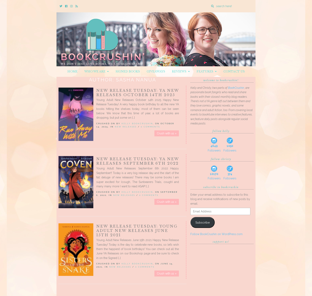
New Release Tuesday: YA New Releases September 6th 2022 (137, 161)
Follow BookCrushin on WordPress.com (216, 234)
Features (207, 71)
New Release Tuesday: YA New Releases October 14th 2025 (137, 92)
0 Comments (150, 127)
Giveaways (156, 71)
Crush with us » (166, 133)
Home (72, 71)
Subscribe (202, 222)
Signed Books (128, 71)
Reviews (181, 71)
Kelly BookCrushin (137, 123)
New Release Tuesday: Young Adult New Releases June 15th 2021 (137, 230)
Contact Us (234, 71)
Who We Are (96, 71)
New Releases (126, 127)
